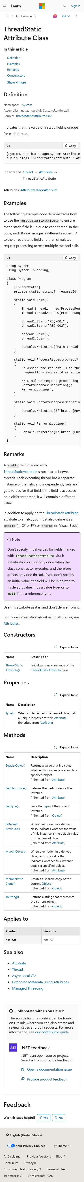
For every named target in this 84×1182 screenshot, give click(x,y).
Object (28, 172)
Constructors (16, 75)
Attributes (11, 623)
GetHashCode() (16, 788)
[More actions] (76, 16)
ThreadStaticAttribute (20, 471)
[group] (42, 156)
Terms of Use (56, 1169)
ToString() (12, 897)
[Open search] (64, 6)
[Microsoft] (42, 6)
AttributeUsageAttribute (39, 189)
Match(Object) (16, 851)
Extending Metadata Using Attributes (40, 981)
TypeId (10, 713)
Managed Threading (27, 988)
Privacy (29, 1163)
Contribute (11, 1163)
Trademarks (11, 1175)
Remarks (13, 69)
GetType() (12, 806)
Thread (17, 969)
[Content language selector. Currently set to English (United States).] (24, 1135)
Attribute (46, 172)
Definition (13, 57)
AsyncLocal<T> (24, 975)
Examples (13, 64)
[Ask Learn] (55, 16)
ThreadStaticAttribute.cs (32, 116)
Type (46, 806)
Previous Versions (39, 1156)
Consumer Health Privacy (21, 1169)
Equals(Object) (15, 765)
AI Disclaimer (13, 1156)
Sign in (75, 6)
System (27, 105)
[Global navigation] (4, 6)
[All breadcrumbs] (7, 16)
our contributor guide (52, 1032)
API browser (24, 16)
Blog (59, 1156)
